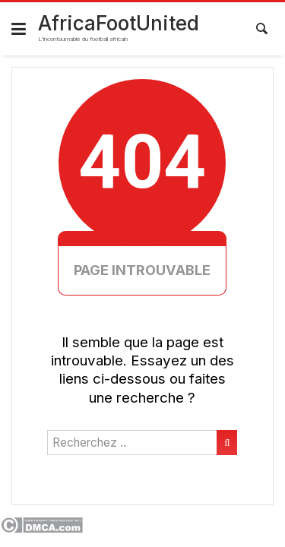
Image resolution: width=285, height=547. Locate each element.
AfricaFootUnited (118, 23)
